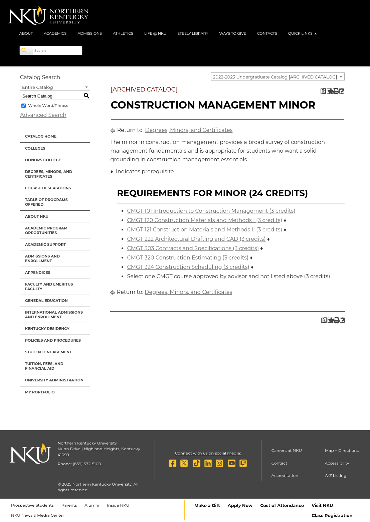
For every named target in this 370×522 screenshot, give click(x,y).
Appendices (37, 272)
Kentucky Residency (47, 328)
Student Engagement (48, 352)
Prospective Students (32, 505)
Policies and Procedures (53, 340)
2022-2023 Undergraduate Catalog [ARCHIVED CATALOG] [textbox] (275, 76)
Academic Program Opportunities (46, 230)
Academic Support (45, 244)
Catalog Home (40, 136)
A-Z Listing (336, 475)
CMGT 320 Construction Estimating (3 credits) (188, 257)
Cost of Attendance (282, 505)
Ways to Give (232, 33)
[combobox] (278, 76)
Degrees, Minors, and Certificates (48, 174)
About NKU (36, 216)
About (26, 33)
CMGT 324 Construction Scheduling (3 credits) (188, 267)
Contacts (267, 33)
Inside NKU (118, 505)
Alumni (91, 505)
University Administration (54, 380)
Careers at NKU (286, 450)
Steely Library (192, 33)
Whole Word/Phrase (48, 105)
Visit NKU (322, 505)
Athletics (123, 33)
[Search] (26, 50)
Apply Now (240, 505)
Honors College (43, 160)
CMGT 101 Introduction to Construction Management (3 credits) (211, 211)
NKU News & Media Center (37, 515)
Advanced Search (43, 115)
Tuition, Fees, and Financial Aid (44, 366)
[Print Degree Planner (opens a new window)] (323, 91)
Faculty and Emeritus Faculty (49, 286)
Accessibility (337, 463)
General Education (46, 300)
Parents (69, 505)
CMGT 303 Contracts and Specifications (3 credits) (193, 248)
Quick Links (302, 33)
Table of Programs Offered (46, 202)
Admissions (89, 33)
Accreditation (285, 475)
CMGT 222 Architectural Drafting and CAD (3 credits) (196, 239)
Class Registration (332, 515)
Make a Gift (207, 505)
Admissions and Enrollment (42, 258)
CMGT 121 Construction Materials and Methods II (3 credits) (205, 229)
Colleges (35, 148)
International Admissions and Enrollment (54, 314)
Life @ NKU (155, 33)
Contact (279, 463)
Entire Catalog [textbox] (37, 87)
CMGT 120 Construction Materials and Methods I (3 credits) (205, 220)
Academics (55, 33)
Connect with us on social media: (208, 453)
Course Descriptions (48, 188)
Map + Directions (342, 450)
